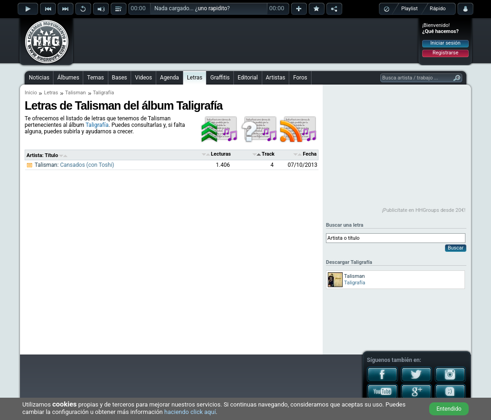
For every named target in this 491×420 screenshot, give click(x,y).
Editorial (248, 77)
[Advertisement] (246, 40)
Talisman (75, 93)
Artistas (275, 77)
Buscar (456, 248)
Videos (143, 77)
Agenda (169, 77)
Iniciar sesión (446, 43)
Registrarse (445, 53)
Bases (119, 77)
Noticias (39, 77)
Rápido (437, 9)
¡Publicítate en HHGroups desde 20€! (423, 210)
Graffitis (220, 77)
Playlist (409, 9)
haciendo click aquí (190, 411)
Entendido (449, 409)
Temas (95, 77)
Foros (300, 77)
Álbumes (68, 77)
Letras (194, 77)
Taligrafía (97, 125)
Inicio (31, 93)
